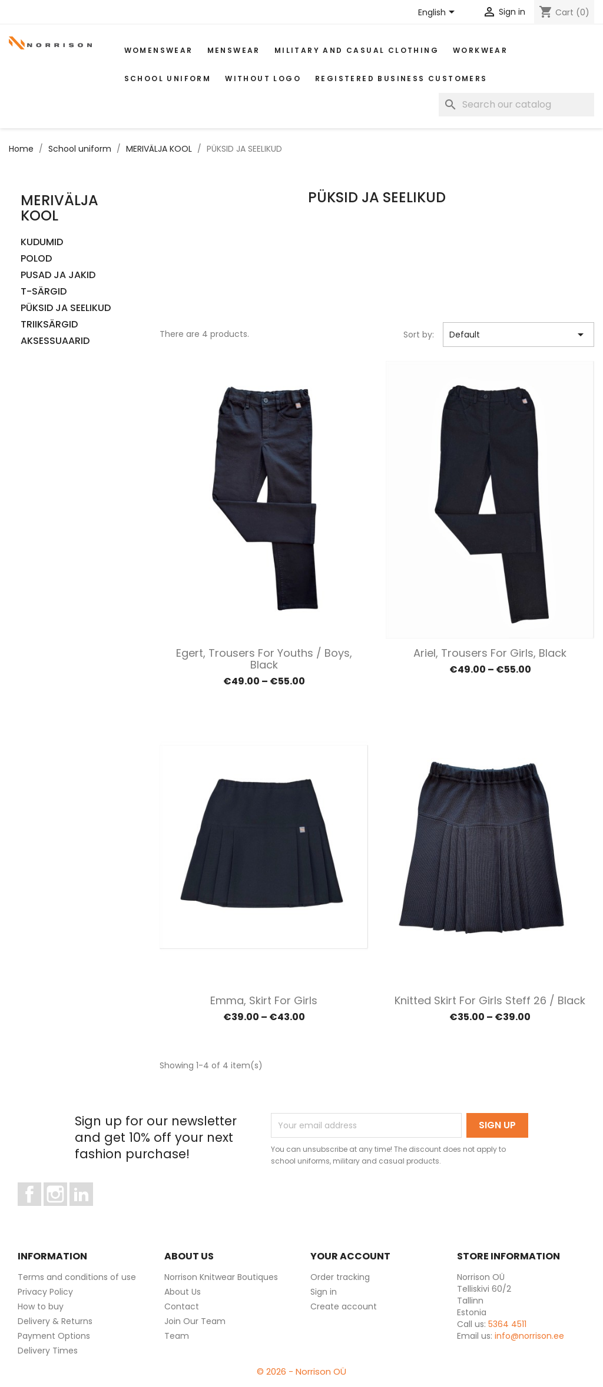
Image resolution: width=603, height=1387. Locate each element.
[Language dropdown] (438, 13)
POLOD (36, 259)
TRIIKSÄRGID (49, 325)
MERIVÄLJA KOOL (59, 207)
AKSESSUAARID (55, 341)
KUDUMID (42, 242)
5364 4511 (507, 1324)
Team (176, 1336)
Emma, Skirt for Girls (263, 1000)
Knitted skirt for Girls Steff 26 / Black (490, 1000)
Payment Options (54, 1336)
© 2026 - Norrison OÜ (301, 1371)
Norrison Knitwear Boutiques (221, 1277)
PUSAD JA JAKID (58, 275)
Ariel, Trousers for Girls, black (489, 653)
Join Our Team (195, 1321)
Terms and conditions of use (77, 1277)
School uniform (167, 78)
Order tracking (340, 1277)
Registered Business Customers (401, 78)
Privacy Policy (45, 1292)
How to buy (41, 1306)
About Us (182, 1292)
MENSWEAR (233, 50)
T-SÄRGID (44, 292)
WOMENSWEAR (158, 50)
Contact (181, 1306)
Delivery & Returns (55, 1321)
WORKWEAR (480, 50)
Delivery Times (48, 1350)
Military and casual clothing (356, 50)
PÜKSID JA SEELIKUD (66, 308)
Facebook (41, 1211)
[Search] (516, 104)
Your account (350, 1256)
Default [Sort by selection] (518, 334)
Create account (343, 1306)
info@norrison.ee (529, 1336)
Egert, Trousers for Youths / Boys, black (264, 659)
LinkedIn (88, 1211)
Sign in (323, 1292)
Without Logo (263, 78)
